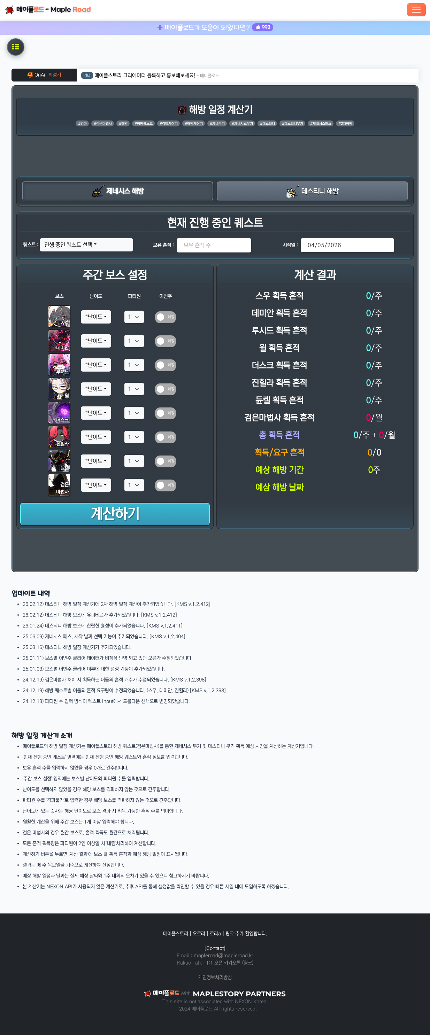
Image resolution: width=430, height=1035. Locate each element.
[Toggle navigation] (416, 9)
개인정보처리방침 (215, 977)
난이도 (93, 317)
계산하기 (115, 514)
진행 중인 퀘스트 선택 (68, 245)
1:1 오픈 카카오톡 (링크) (229, 963)
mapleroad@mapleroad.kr (223, 955)
